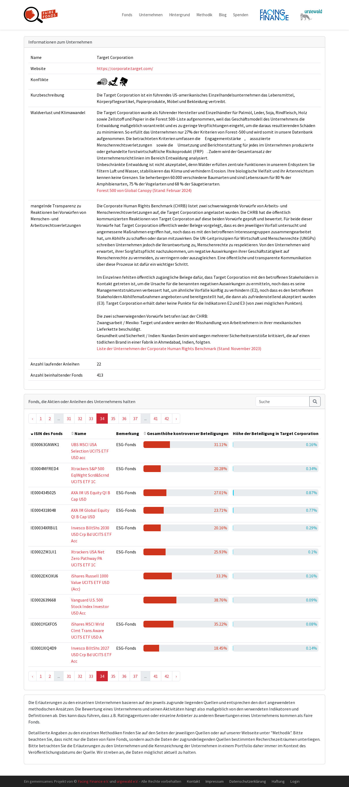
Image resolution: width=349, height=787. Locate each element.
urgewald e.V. (127, 781)
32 (80, 418)
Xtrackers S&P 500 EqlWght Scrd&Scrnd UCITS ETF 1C (90, 475)
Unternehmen (151, 14)
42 (167, 418)
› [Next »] (176, 418)
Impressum (214, 781)
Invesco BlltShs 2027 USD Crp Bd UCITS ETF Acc (91, 654)
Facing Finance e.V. (93, 781)
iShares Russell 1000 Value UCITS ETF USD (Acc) (90, 582)
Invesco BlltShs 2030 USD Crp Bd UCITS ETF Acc (91, 534)
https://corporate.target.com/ (125, 68)
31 (69, 418)
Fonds (127, 14)
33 (91, 418)
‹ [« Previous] (32, 418)
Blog (223, 14)
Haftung (278, 781)
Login (295, 781)
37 (135, 418)
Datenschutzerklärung (247, 781)
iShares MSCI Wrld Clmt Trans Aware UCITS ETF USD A (87, 630)
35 (113, 418)
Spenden (240, 14)
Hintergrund (179, 14)
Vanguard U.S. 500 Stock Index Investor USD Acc (90, 606)
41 (155, 418)
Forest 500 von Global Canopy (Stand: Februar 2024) (144, 190)
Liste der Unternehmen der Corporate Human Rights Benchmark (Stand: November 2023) (179, 348)
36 (124, 418)
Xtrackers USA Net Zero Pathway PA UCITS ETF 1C (88, 558)
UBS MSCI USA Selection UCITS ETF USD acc (90, 451)
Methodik (204, 14)
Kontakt (193, 781)
